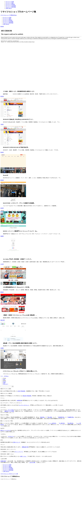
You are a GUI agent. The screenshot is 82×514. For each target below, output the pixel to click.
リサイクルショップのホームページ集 (9, 473)
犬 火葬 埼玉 (62, 423)
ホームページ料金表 (7, 20)
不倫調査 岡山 (70, 417)
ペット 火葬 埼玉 (52, 423)
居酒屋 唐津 (3, 461)
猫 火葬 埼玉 (70, 423)
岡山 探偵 (50, 417)
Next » (7, 376)
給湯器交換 (19, 400)
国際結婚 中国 (25, 447)
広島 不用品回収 (21, 391)
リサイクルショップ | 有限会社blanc (9, 15)
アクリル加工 (11, 409)
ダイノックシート (19, 451)
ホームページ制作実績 (8, 22)
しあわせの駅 (32, 462)
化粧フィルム (23, 456)
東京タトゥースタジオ (6, 430)
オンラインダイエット (24, 405)
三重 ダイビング (16, 442)
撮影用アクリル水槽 (9, 411)
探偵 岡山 (42, 417)
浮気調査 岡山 (61, 417)
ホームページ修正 (7, 18)
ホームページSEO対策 (8, 21)
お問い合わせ (6, 24)
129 (5, 376)
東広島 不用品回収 (27, 395)
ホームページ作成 (7, 17)
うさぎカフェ (11, 436)
